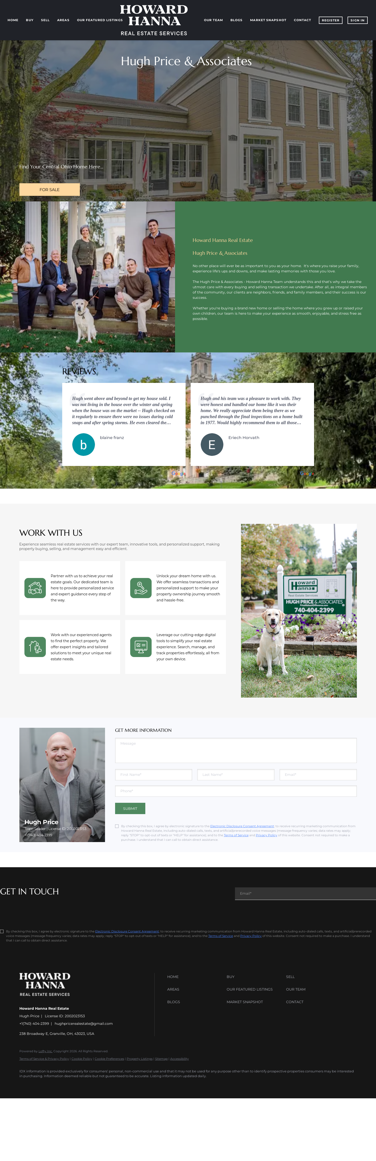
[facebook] (25, 1085)
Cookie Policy (82, 1059)
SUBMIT (130, 808)
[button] (195, 977)
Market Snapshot (268, 20)
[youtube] (84, 1085)
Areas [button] (63, 20)
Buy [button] (29, 20)
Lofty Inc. (46, 1051)
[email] (318, 774)
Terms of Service (236, 835)
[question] (236, 750)
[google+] (98, 1085)
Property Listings (140, 1059)
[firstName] (153, 774)
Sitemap (161, 1059)
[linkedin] (40, 1085)
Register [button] (331, 20)
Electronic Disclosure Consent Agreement (242, 826)
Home (13, 20)
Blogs (236, 20)
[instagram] (69, 1085)
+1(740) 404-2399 (38, 835)
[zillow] (55, 1085)
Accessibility (179, 1059)
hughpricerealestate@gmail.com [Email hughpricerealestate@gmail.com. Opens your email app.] (84, 1023)
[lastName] (236, 774)
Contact (302, 20)
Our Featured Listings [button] (100, 20)
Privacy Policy (266, 835)
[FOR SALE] (49, 189)
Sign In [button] (358, 20)
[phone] (236, 791)
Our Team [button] (213, 20)
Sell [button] (45, 20)
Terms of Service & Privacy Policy (44, 1059)
